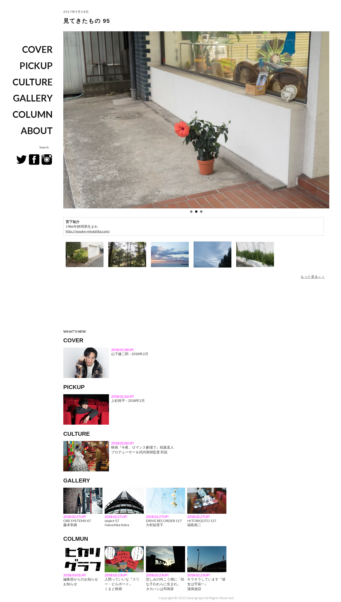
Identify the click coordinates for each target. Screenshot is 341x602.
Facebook (34, 159)
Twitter (21, 159)
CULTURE (33, 81)
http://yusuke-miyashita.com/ (88, 231)
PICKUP (36, 65)
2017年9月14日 (76, 11)
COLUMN (33, 114)
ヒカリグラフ (29, 18)
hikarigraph (195, 598)
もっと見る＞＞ (313, 276)
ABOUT (37, 130)
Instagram (46, 159)
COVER (37, 49)
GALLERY (33, 98)
